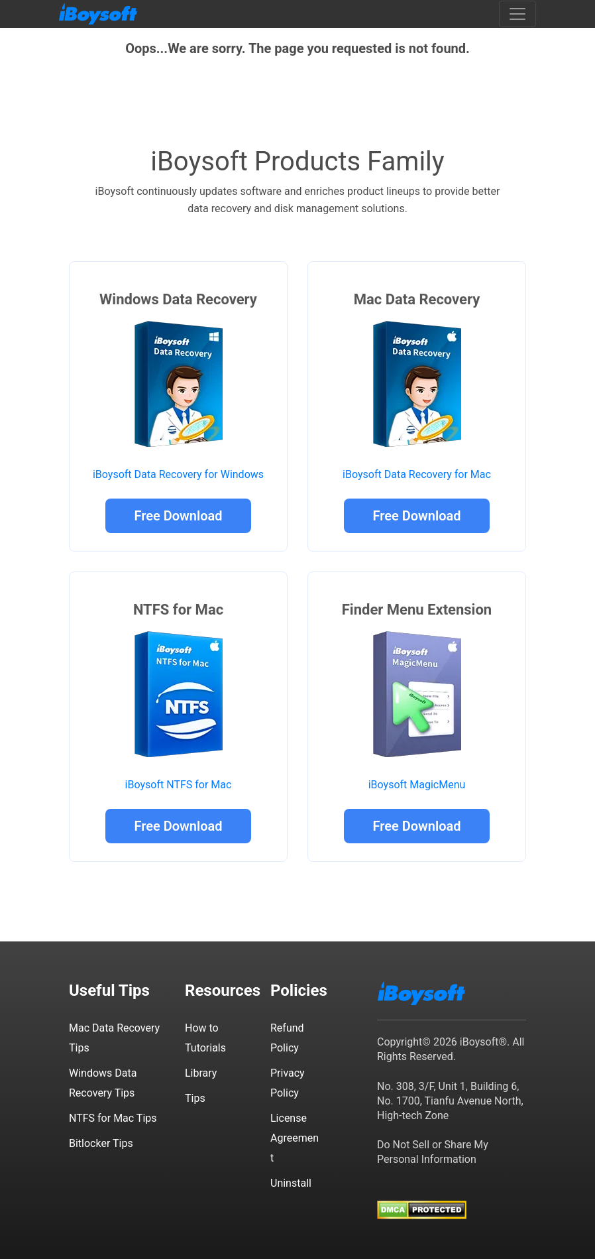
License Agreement (294, 1138)
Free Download (178, 516)
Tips (195, 1098)
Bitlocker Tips (101, 1143)
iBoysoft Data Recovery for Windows (178, 474)
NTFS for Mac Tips (113, 1118)
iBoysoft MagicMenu (417, 784)
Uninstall (290, 1183)
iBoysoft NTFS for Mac (178, 784)
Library (201, 1073)
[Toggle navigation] (517, 14)
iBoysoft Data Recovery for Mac (417, 474)
